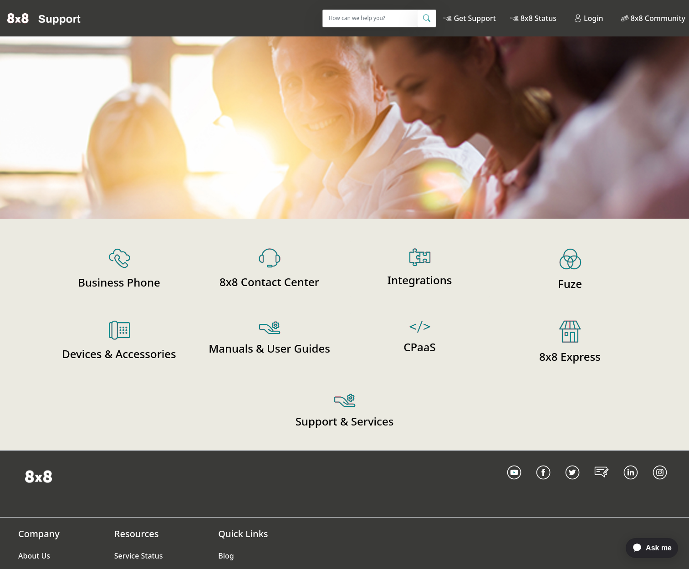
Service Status (138, 556)
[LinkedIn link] (630, 483)
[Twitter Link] (572, 483)
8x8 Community (658, 18)
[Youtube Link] (514, 483)
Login (588, 18)
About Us (34, 556)
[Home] (44, 18)
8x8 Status (538, 18)
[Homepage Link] (38, 476)
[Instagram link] (660, 483)
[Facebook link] (543, 483)
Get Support (474, 18)
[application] (647, 548)
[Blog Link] (601, 483)
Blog (226, 556)
